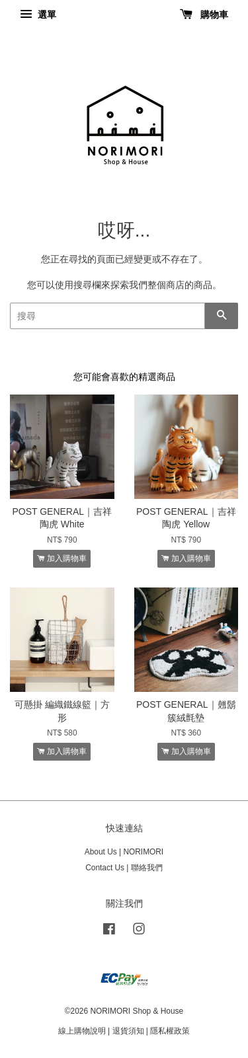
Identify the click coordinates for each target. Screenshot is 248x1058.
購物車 (204, 14)
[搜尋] (107, 316)
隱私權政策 (170, 1031)
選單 (38, 14)
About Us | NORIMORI (124, 851)
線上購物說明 (82, 1031)
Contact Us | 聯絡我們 (124, 867)
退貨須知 (128, 1031)
